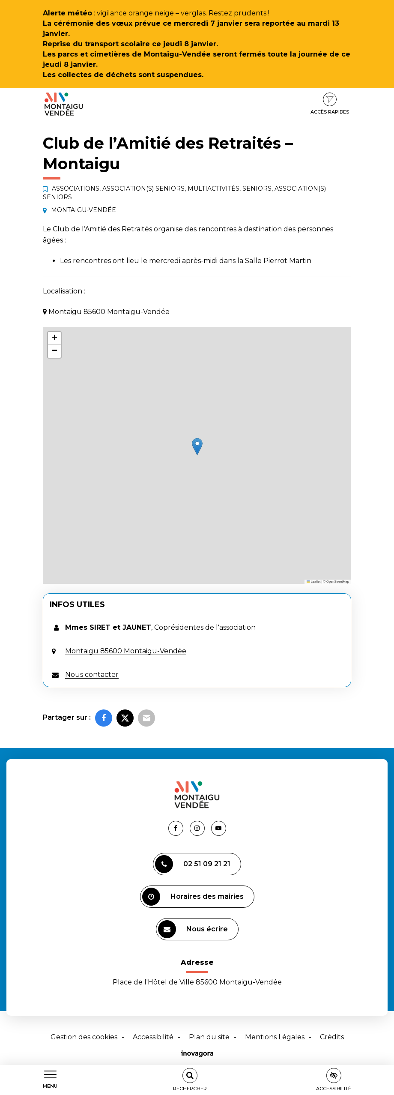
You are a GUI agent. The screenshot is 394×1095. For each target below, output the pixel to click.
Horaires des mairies (193, 897)
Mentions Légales (274, 1037)
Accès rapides (329, 104)
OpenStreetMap (337, 581)
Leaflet (313, 581)
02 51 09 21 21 (192, 864)
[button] (197, 446)
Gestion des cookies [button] (84, 1037)
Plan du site (209, 1037)
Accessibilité (153, 1037)
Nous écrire (193, 929)
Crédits (332, 1037)
